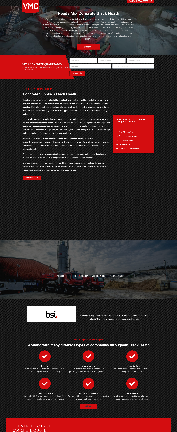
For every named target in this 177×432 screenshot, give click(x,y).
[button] (32, 178)
